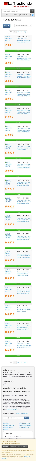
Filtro (6, 26)
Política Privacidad (8, 425)
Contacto (23, 15)
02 (18, 31)
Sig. (25, 31)
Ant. (11, 31)
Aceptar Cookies (22, 446)
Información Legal (24, 423)
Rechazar (13, 446)
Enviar (26, 418)
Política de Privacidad (12, 409)
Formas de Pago (24, 427)
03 (21, 31)
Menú (5, 15)
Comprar (18, 50)
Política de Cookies (25, 425)
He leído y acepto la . (16, 413)
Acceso (14, 15)
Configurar (5, 446)
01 (14, 31)
